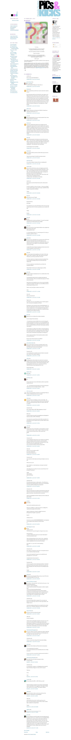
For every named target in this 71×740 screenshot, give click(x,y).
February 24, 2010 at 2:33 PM (33, 405)
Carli (27, 115)
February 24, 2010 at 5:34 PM (33, 454)
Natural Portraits (12, 89)
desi (27, 501)
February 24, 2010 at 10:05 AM (33, 178)
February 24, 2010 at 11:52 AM (33, 297)
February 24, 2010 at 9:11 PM (33, 498)
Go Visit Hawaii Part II (13, 92)
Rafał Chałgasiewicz (30, 526)
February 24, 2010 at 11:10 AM (33, 291)
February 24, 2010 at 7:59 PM (33, 477)
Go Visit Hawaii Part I (13, 91)
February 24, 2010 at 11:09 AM (33, 269)
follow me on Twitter (15, 20)
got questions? (27, 20)
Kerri (27, 314)
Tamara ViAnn (29, 610)
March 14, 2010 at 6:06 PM (32, 706)
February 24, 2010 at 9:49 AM (33, 157)
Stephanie (28, 371)
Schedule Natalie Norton (14, 37)
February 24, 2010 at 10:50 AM (33, 223)
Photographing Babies (13, 71)
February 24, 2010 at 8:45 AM (33, 79)
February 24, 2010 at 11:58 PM (33, 546)
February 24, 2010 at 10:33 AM (33, 214)
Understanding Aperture (14, 69)
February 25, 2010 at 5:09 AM (33, 559)
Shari (27, 252)
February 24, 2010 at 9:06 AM (33, 134)
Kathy (28, 225)
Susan (27, 714)
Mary (27, 137)
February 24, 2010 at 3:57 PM (33, 423)
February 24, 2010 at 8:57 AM (33, 120)
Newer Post (26, 732)
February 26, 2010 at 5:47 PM (33, 627)
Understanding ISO (13, 65)
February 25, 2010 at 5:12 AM (33, 571)
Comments (55, 46)
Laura (27, 272)
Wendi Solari (29, 160)
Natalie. (28, 108)
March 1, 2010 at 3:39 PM (32, 662)
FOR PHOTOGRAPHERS (14, 30)
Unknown (28, 166)
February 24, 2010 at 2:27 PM (33, 395)
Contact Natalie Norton (13, 36)
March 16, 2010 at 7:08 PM (32, 712)
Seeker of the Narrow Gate (31, 581)
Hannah (28, 574)
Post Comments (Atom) (32, 734)
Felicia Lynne (29, 391)
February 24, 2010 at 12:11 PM (33, 348)
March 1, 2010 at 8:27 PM (32, 676)
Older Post (47, 732)
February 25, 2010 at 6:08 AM (33, 578)
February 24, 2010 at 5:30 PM (33, 446)
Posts (54, 44)
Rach (27, 217)
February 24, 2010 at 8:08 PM (33, 486)
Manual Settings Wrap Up (14, 63)
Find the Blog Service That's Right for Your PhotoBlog (14, 76)
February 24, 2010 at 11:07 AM (33, 249)
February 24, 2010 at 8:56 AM (33, 113)
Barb (27, 195)
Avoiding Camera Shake (14, 70)
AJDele (28, 691)
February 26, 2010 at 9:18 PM (33, 635)
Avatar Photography (13, 44)
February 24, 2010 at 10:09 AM (33, 198)
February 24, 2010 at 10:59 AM (33, 235)
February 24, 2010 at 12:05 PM (33, 340)
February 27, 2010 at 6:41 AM (33, 641)
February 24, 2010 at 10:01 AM (33, 163)
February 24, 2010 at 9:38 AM (33, 148)
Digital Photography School (40, 67)
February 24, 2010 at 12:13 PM (33, 355)
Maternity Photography (13, 84)
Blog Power (12, 80)
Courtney (28, 679)
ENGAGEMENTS (13, 27)
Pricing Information (13, 38)
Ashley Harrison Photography (31, 657)
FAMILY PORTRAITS (13, 26)
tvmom (28, 644)
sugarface (28, 709)
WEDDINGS (12, 28)
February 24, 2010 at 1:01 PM (33, 369)
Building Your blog (13, 79)
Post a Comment (26, 730)
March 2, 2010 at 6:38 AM (32, 688)
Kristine (28, 89)
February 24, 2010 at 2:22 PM (33, 388)
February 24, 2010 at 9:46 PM (33, 524)
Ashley (28, 358)
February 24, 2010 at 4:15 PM (33, 435)
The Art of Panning (13, 52)
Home (37, 732)
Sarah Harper (29, 377)
